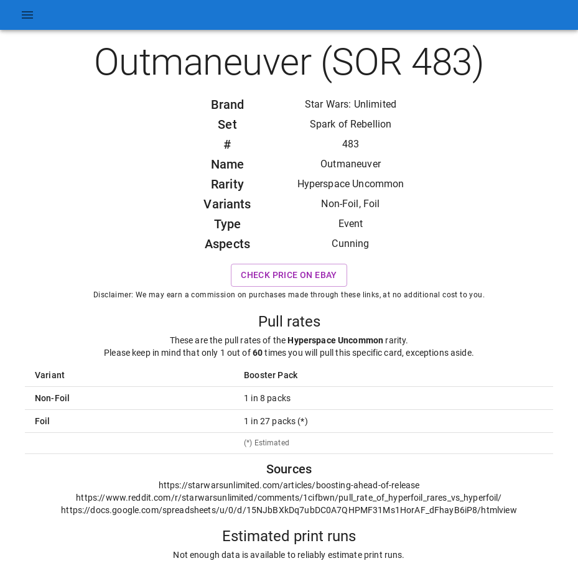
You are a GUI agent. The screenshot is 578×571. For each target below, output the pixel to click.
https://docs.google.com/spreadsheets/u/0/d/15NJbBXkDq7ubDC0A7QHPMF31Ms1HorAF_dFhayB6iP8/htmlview (288, 510)
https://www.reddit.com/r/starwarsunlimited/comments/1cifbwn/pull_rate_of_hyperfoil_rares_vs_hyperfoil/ (288, 498)
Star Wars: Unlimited (350, 104)
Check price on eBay (289, 275)
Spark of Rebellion (351, 124)
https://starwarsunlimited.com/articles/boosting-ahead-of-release (289, 485)
